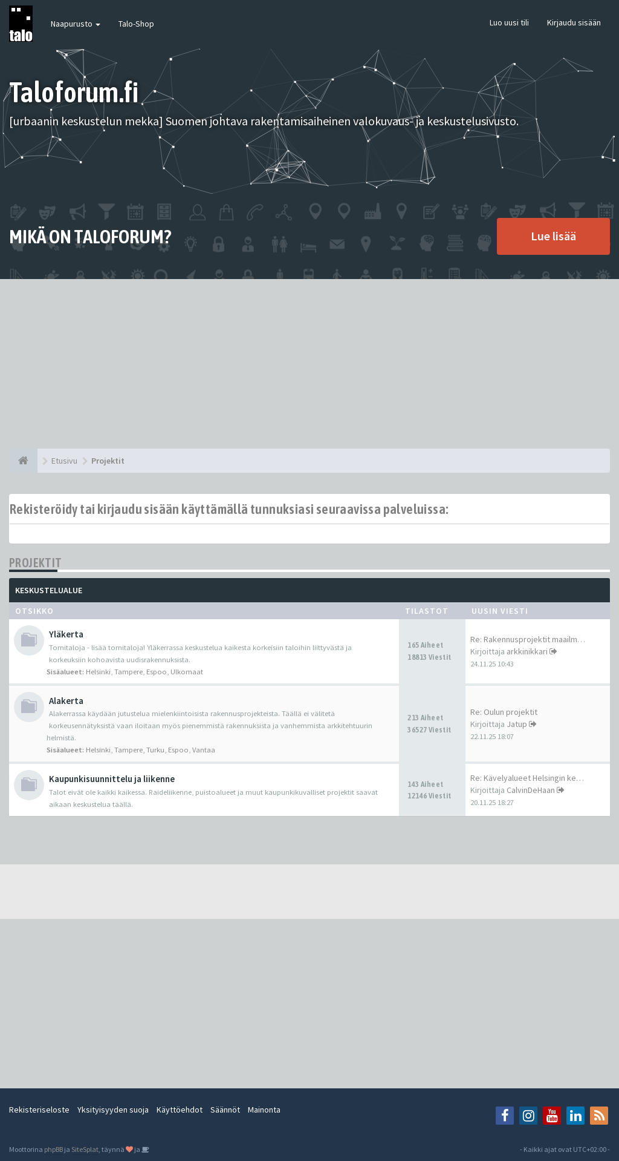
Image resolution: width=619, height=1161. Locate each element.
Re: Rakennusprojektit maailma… (529, 639)
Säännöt (225, 1109)
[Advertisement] (309, 364)
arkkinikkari (527, 651)
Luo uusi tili (509, 22)
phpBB (53, 1149)
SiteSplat (85, 1149)
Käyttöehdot (180, 1109)
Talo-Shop (136, 23)
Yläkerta (66, 634)
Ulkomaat (186, 671)
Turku (155, 749)
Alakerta (66, 700)
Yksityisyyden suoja (113, 1109)
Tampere (128, 671)
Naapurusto (75, 23)
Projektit (35, 563)
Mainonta (264, 1109)
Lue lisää (553, 235)
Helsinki (98, 671)
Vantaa (203, 749)
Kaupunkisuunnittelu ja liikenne (112, 778)
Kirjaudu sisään (574, 22)
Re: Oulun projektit (503, 711)
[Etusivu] (23, 461)
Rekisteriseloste (39, 1109)
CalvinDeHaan (531, 789)
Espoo (156, 671)
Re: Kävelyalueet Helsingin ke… (527, 777)
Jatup (517, 724)
